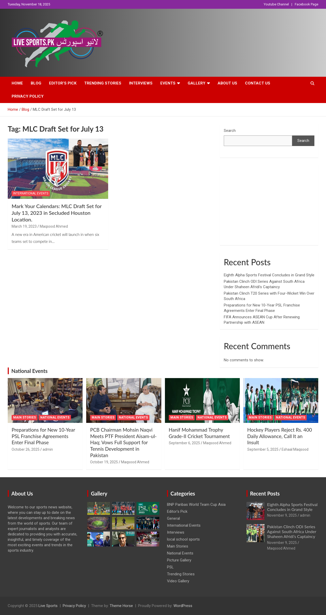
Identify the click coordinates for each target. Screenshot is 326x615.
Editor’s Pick (62, 83)
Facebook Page (306, 4)
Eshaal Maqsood (295, 449)
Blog (36, 83)
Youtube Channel (276, 4)
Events (168, 83)
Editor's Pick (177, 511)
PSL (170, 567)
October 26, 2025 (25, 449)
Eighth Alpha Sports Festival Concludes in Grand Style (269, 275)
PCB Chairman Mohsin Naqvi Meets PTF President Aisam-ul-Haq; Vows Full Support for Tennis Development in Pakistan (123, 442)
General (173, 518)
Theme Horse (121, 605)
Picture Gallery (179, 560)
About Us (227, 83)
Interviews (141, 83)
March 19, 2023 (24, 226)
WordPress (182, 605)
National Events (29, 371)
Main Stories (24, 417)
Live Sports (48, 605)
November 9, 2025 (282, 515)
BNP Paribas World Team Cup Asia (196, 504)
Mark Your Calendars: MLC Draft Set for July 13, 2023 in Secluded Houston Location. (57, 213)
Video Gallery (178, 581)
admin (48, 449)
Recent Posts (265, 493)
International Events (30, 193)
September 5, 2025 (263, 449)
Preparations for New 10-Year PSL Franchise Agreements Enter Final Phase (43, 436)
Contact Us (257, 83)
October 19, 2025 (104, 462)
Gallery (196, 83)
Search (230, 130)
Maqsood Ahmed (54, 226)
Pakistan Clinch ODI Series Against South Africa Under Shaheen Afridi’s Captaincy (291, 531)
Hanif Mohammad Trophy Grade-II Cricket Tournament (199, 433)
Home (17, 83)
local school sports (183, 539)
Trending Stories (102, 83)
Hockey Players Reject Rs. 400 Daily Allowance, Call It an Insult (279, 436)
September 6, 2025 (184, 443)
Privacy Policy (28, 96)
